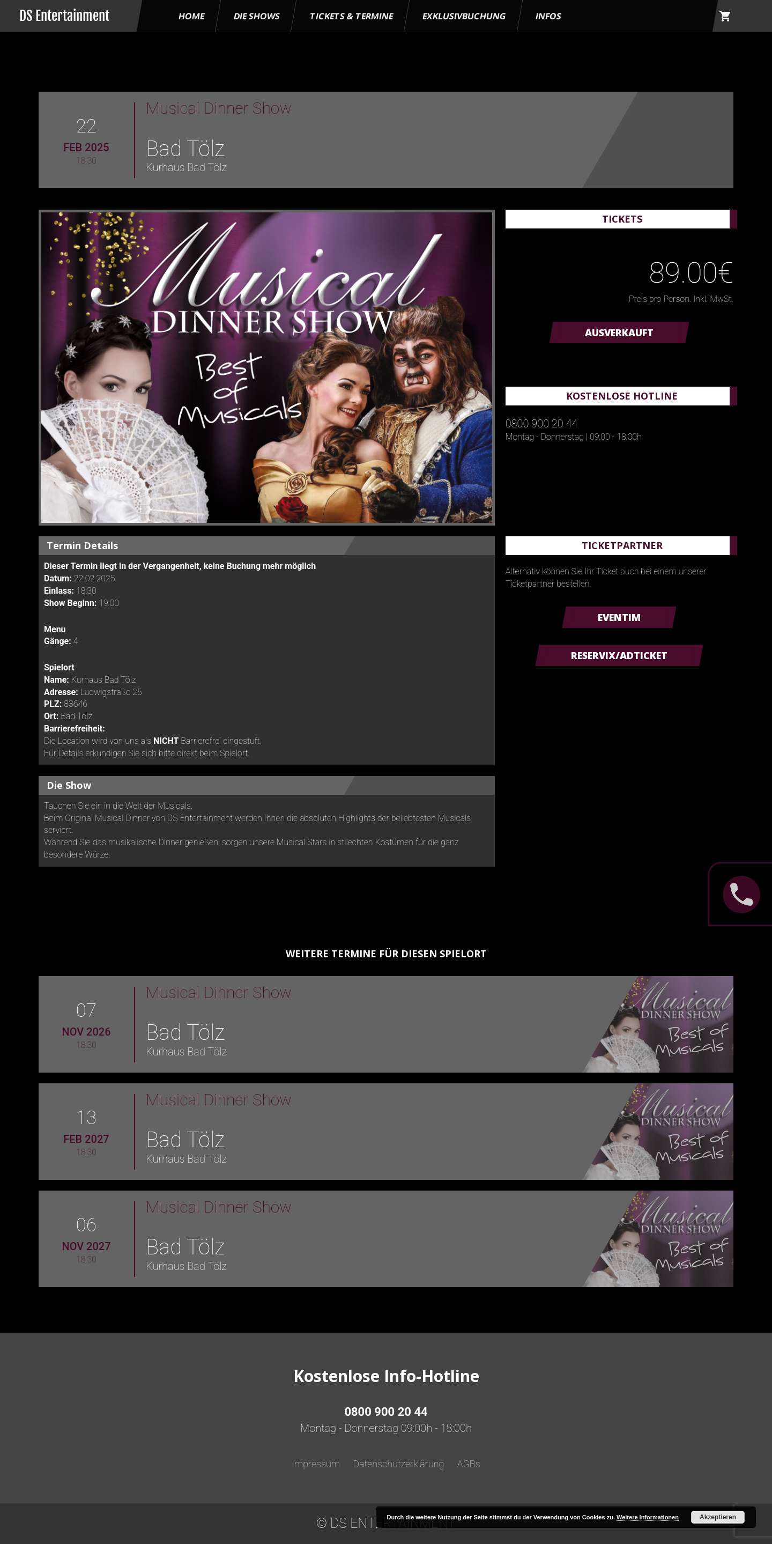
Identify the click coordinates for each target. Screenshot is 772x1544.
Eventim (619, 617)
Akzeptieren (718, 1517)
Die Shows (257, 16)
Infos (548, 16)
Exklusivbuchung (464, 16)
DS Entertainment (64, 16)
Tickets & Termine (351, 16)
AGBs (468, 1463)
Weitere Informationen (648, 1517)
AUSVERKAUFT (619, 332)
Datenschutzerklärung (398, 1463)
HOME (191, 16)
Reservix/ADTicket (619, 655)
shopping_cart (725, 16)
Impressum (316, 1463)
